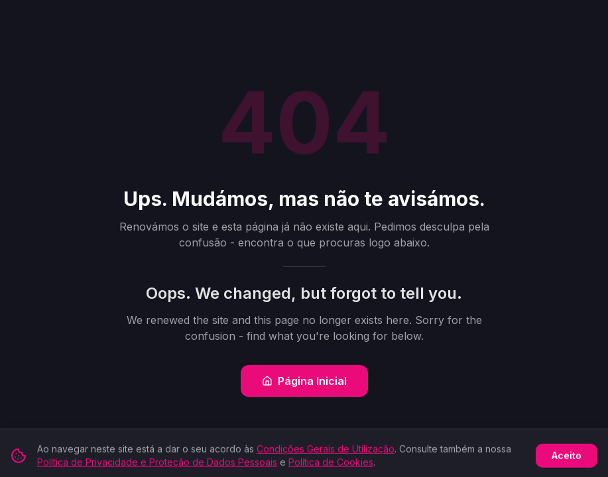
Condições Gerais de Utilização (326, 452)
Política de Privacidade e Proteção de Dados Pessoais (157, 466)
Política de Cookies (330, 466)
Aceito (566, 459)
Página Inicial (304, 381)
